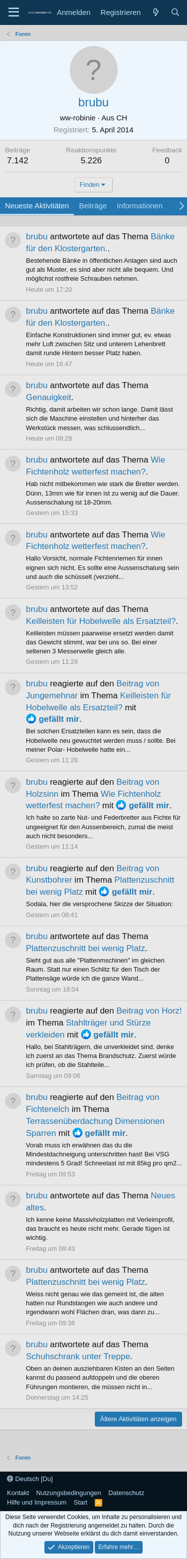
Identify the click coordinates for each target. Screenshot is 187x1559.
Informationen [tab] (140, 205)
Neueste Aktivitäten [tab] (37, 205)
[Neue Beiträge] (155, 12)
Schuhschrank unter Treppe (78, 1356)
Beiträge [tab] (93, 205)
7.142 (17, 160)
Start (80, 1502)
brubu (36, 236)
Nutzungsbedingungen (68, 1493)
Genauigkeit (48, 397)
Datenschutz (126, 1493)
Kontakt (18, 1493)
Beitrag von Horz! (149, 1011)
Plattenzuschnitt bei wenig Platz (85, 948)
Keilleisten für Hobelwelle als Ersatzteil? (101, 621)
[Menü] (13, 12)
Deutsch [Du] (30, 1479)
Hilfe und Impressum (36, 1502)
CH (121, 117)
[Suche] (175, 12)
